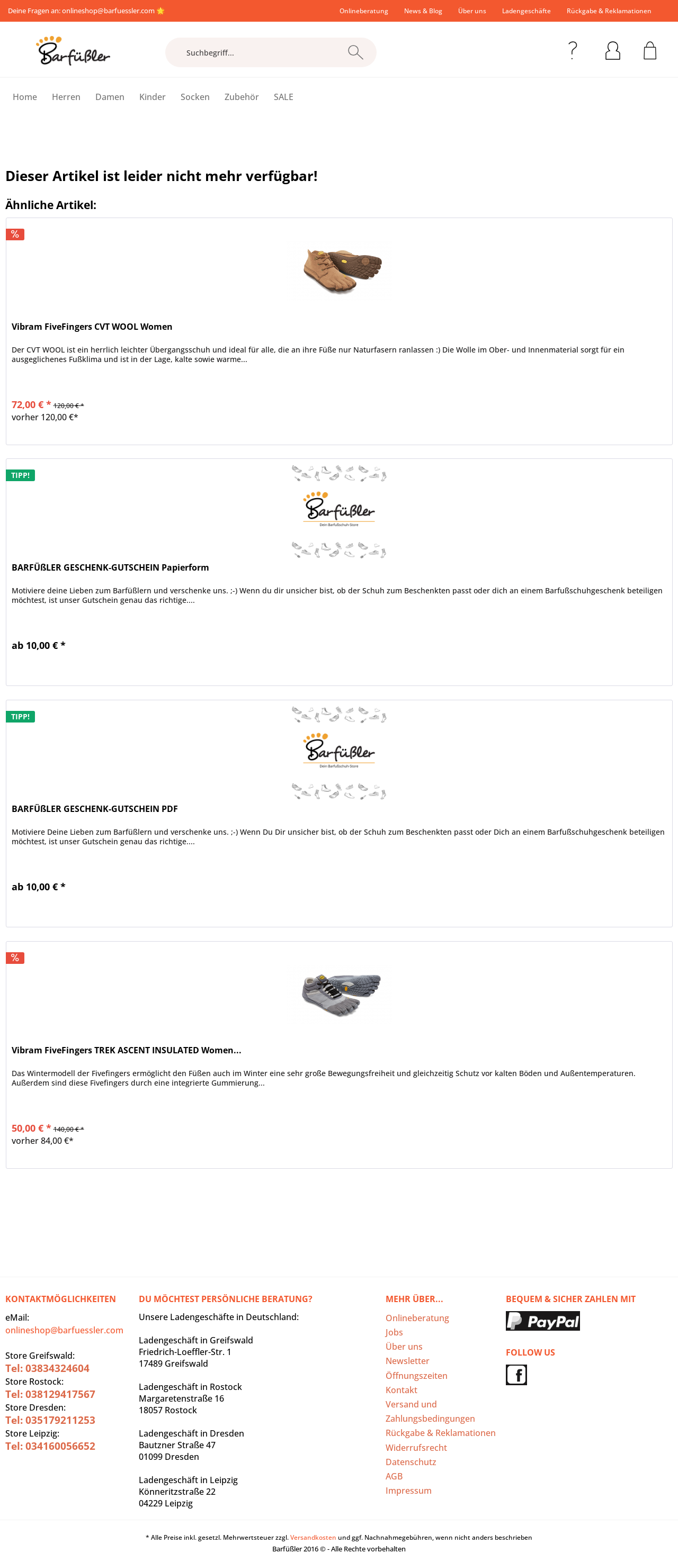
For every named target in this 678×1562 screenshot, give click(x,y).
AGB (394, 1476)
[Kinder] (152, 97)
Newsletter (408, 1361)
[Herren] (66, 97)
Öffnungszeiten (417, 1376)
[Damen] (109, 97)
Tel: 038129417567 (50, 1394)
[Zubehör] (242, 97)
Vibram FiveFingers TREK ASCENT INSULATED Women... (127, 1050)
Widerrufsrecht (416, 1447)
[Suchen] (356, 52)
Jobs (394, 1332)
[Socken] (195, 97)
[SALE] (283, 97)
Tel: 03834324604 (47, 1368)
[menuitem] (364, 10)
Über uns (472, 10)
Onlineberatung (364, 10)
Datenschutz (411, 1462)
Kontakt (401, 1390)
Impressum (409, 1490)
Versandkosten (313, 1537)
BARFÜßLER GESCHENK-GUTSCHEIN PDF (95, 809)
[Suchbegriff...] (271, 52)
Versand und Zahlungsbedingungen (430, 1411)
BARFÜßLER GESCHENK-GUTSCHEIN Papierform (110, 567)
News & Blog (423, 10)
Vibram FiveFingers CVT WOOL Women (92, 326)
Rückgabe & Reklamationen (609, 10)
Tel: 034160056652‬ (50, 1446)
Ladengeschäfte (526, 10)
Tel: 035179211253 (50, 1420)
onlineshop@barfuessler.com (108, 10)
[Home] (25, 97)
